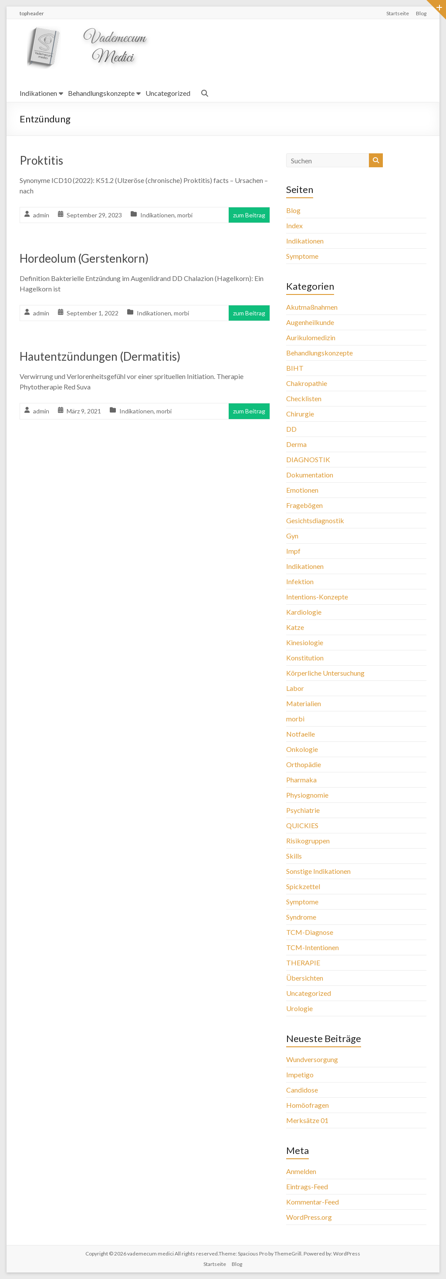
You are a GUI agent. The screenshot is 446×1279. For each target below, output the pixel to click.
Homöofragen (307, 1105)
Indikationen (38, 93)
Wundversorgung (312, 1059)
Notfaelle (300, 734)
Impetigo (300, 1074)
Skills (294, 856)
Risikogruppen (308, 840)
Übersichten (304, 978)
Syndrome (301, 917)
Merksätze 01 (307, 1120)
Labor (295, 688)
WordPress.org (309, 1217)
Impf (293, 551)
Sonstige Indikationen (318, 871)
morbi (185, 215)
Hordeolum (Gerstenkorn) (84, 258)
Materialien (303, 703)
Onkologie (302, 749)
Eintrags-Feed (307, 1186)
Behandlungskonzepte (101, 93)
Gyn (292, 535)
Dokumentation (309, 474)
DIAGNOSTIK (308, 459)
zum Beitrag (249, 215)
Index (294, 225)
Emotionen (302, 490)
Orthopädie (303, 764)
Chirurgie (300, 413)
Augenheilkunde (310, 322)
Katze (295, 627)
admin (41, 215)
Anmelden (301, 1171)
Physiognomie (307, 795)
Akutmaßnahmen (312, 307)
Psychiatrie (303, 810)
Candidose (302, 1090)
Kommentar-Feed (312, 1202)
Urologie (299, 1008)
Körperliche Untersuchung (325, 673)
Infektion (300, 581)
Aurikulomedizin (310, 337)
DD (291, 429)
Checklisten (303, 398)
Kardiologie (303, 612)
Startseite (397, 13)
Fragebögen (304, 505)
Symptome (302, 256)
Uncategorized (167, 93)
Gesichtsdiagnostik (315, 520)
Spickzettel (303, 886)
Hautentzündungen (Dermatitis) (100, 356)
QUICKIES (302, 825)
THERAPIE (303, 962)
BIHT (295, 368)
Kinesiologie (304, 642)
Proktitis (41, 160)
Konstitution (305, 657)
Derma (296, 444)
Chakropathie (306, 383)
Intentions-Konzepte (317, 596)
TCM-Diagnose (309, 932)
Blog (421, 13)
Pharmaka (301, 779)
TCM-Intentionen (312, 947)
